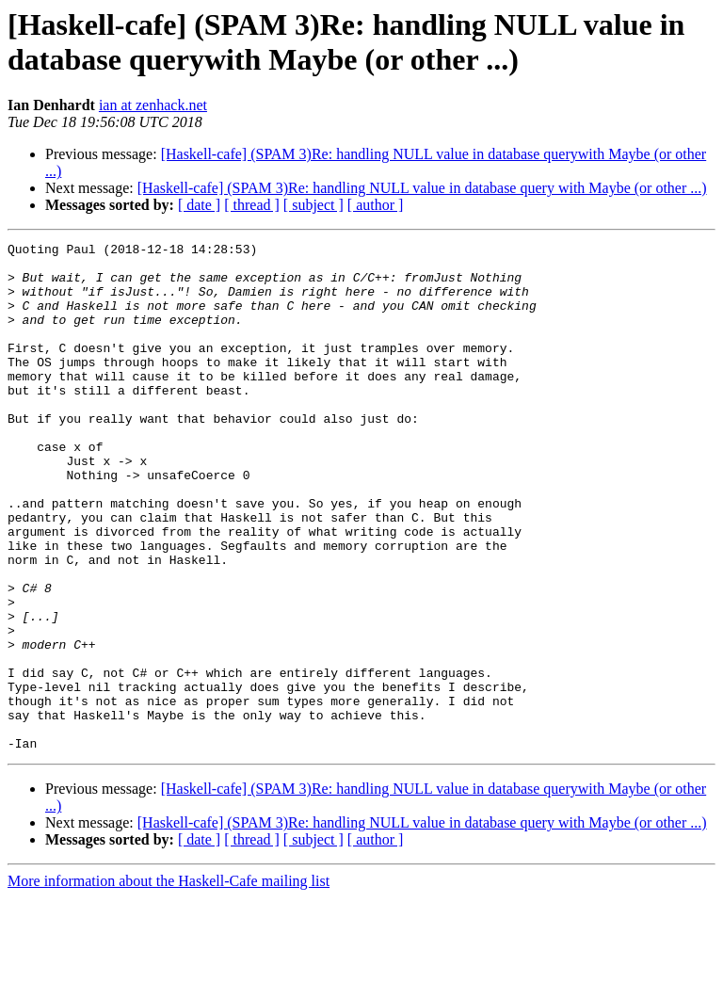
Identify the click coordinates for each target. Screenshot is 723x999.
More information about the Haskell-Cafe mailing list (168, 983)
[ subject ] (313, 205)
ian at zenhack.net (153, 105)
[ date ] (199, 205)
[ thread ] (252, 205)
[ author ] (375, 205)
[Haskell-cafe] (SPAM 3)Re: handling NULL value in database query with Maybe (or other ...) (422, 188)
